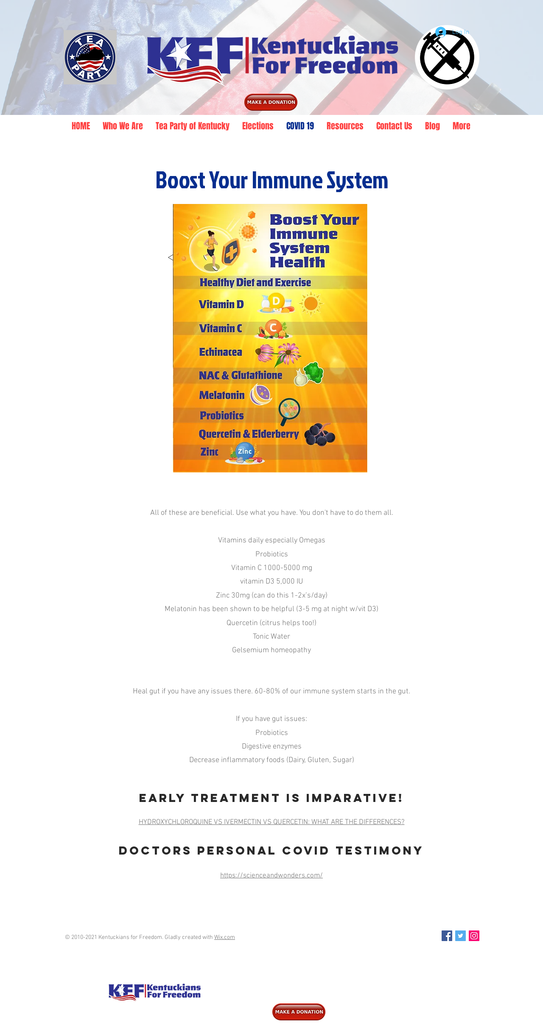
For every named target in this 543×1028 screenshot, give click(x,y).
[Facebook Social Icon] (447, 935)
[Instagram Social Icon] (474, 935)
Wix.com (224, 937)
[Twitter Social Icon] (460, 935)
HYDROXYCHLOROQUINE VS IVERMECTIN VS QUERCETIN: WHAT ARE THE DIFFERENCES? (272, 822)
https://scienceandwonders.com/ (271, 876)
